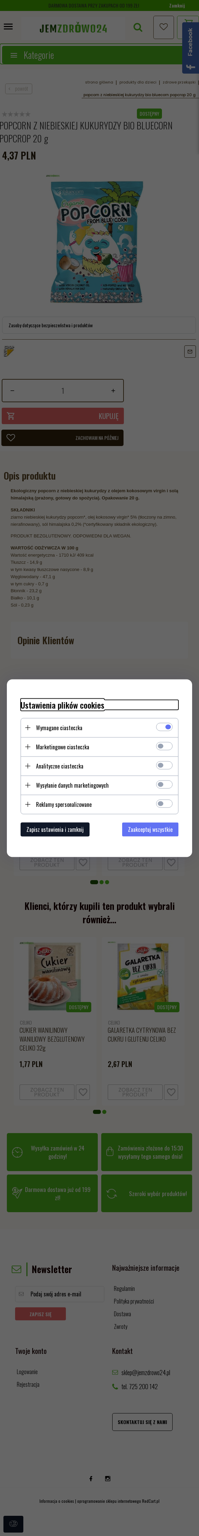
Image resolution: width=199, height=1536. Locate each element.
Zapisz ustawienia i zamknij (55, 829)
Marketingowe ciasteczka (62, 746)
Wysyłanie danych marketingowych (72, 785)
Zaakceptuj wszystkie (150, 829)
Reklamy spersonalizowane (64, 804)
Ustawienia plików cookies (62, 705)
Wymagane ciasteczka (59, 727)
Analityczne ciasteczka (59, 766)
